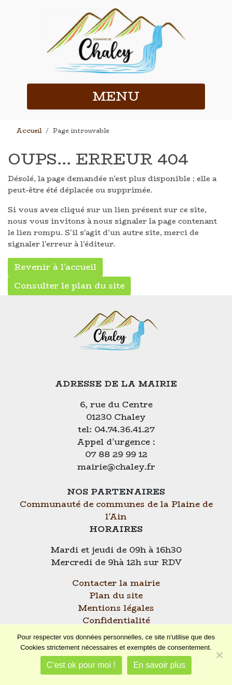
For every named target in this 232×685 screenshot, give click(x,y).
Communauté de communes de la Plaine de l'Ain (116, 510)
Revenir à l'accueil (55, 267)
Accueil (29, 130)
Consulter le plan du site (69, 285)
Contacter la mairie (116, 583)
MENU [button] (116, 96)
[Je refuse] (219, 655)
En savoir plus (159, 665)
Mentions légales (116, 607)
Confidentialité (116, 620)
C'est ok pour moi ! (81, 665)
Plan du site (116, 595)
